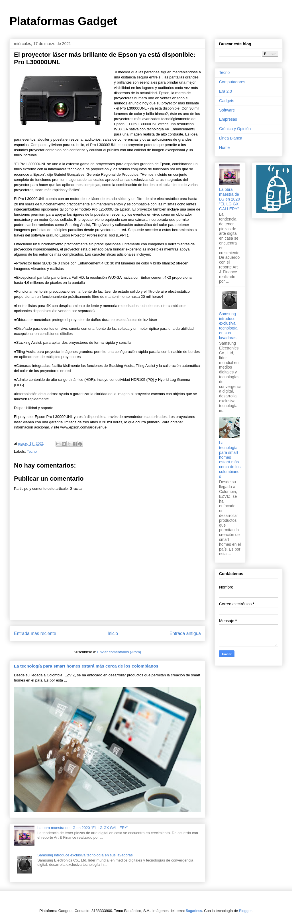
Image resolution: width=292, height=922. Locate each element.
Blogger (245, 911)
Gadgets (226, 100)
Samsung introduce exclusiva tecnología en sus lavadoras (85, 855)
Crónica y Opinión (235, 128)
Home (224, 147)
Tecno (32, 451)
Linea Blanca (230, 138)
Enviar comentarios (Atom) (119, 652)
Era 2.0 (225, 91)
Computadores (232, 82)
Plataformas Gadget (63, 21)
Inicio (113, 633)
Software (227, 110)
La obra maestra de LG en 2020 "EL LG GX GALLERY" (82, 828)
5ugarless (194, 911)
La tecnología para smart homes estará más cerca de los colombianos (86, 666)
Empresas (228, 119)
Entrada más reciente (35, 633)
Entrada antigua (185, 633)
